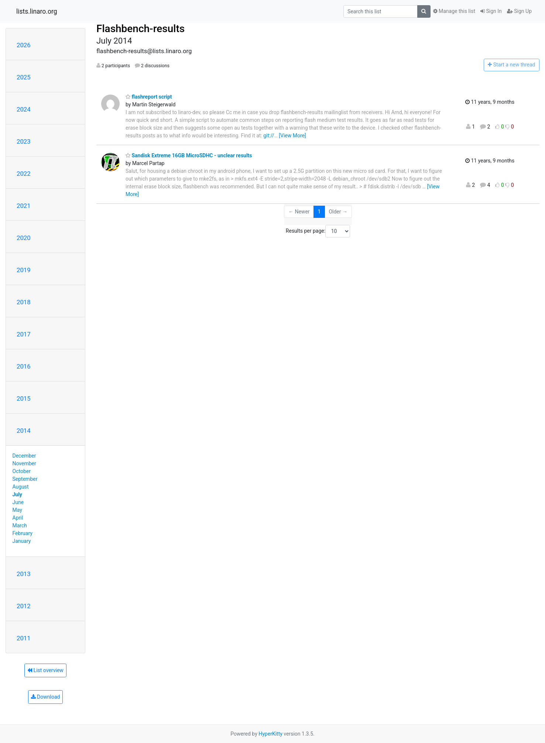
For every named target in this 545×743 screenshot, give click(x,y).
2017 (24, 334)
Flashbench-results (140, 29)
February (22, 533)
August (21, 487)
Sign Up (519, 11)
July (17, 494)
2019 (24, 270)
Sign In (491, 11)
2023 (24, 141)
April (18, 518)
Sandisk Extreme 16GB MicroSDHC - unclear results (189, 155)
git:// (268, 135)
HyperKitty (270, 734)
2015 (24, 398)
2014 (24, 430)
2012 (24, 606)
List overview (45, 670)
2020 (24, 238)
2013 (24, 574)
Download (45, 697)
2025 (24, 77)
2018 (24, 302)
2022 (24, 173)
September (25, 479)
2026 (24, 45)
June (18, 502)
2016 (24, 366)
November (24, 463)
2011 (24, 638)
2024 (24, 109)
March (20, 525)
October (22, 471)
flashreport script (149, 97)
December (24, 456)
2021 (24, 205)
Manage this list (454, 11)
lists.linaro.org (36, 11)
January (22, 541)
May (17, 510)
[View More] (292, 135)
